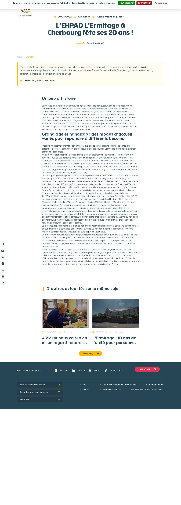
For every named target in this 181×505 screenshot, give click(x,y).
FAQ (84, 480)
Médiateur (40, 495)
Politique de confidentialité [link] (90, 7)
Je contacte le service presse (40, 488)
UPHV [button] (134, 292)
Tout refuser (144, 3)
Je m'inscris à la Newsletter (40, 480)
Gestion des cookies (112, 485)
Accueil (20, 153)
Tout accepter (126, 3)
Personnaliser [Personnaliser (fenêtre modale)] (161, 3)
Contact (86, 485)
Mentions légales (156, 480)
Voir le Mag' (90, 449)
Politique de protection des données (119, 480)
